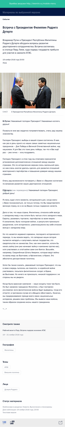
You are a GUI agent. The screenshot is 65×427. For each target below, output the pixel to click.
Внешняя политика (12, 372)
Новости (26, 407)
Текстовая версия (9, 412)
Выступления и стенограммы (41, 407)
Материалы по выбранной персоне (21, 12)
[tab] (4, 423)
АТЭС (6, 367)
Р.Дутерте (7, 190)
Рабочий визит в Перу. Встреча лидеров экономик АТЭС (24, 330)
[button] (58, 91)
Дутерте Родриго (11, 389)
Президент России (12, 4)
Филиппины (9, 350)
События (6, 19)
